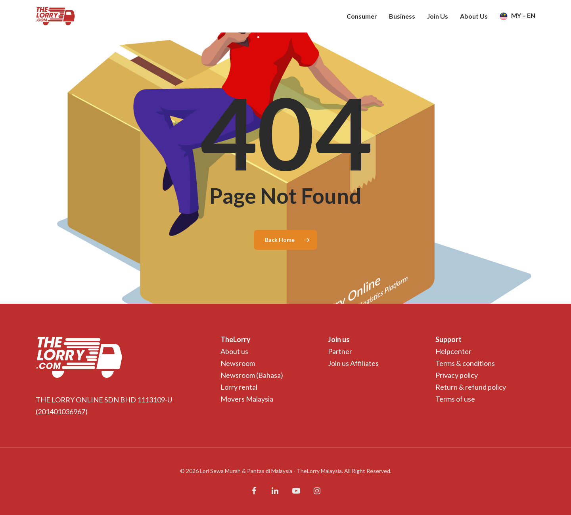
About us (234, 351)
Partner (340, 351)
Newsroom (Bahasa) (251, 375)
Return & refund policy (470, 387)
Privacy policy (456, 375)
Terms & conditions (465, 363)
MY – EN (517, 16)
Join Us (437, 16)
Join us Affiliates (353, 363)
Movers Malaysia (246, 398)
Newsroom (237, 363)
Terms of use (455, 398)
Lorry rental (238, 387)
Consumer (362, 16)
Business (402, 16)
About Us (474, 16)
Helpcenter (453, 351)
